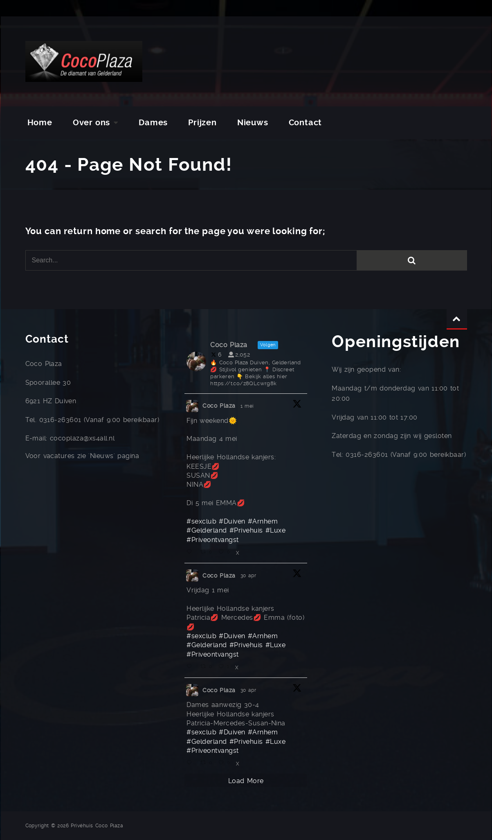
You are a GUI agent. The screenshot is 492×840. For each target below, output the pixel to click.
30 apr (249, 575)
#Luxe (275, 530)
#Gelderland (206, 530)
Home (39, 122)
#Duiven (232, 521)
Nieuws (252, 122)
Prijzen (202, 122)
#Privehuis (246, 530)
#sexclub (201, 521)
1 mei (248, 406)
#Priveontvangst (212, 540)
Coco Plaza (218, 405)
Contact (305, 122)
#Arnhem (263, 521)
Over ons (91, 122)
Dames (153, 122)
